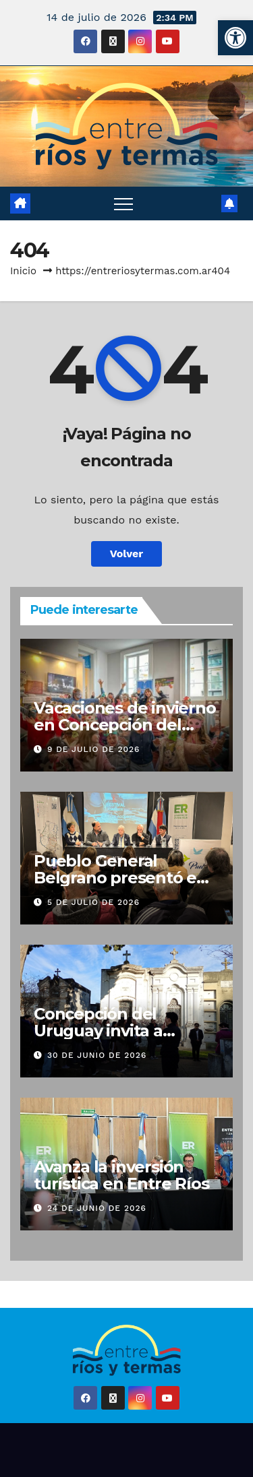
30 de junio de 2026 (96, 1055)
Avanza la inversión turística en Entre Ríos (121, 1175)
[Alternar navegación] (123, 203)
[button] (235, 37)
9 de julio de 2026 (93, 749)
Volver (127, 553)
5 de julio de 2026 (93, 902)
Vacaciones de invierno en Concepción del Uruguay (125, 724)
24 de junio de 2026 (96, 1208)
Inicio (23, 271)
